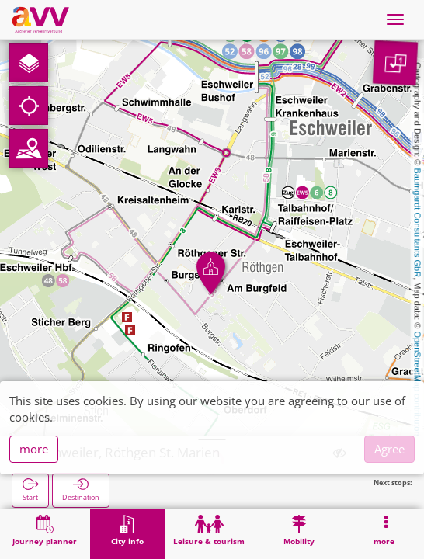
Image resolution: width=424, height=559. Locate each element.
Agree (389, 449)
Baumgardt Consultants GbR (417, 223)
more (33, 449)
